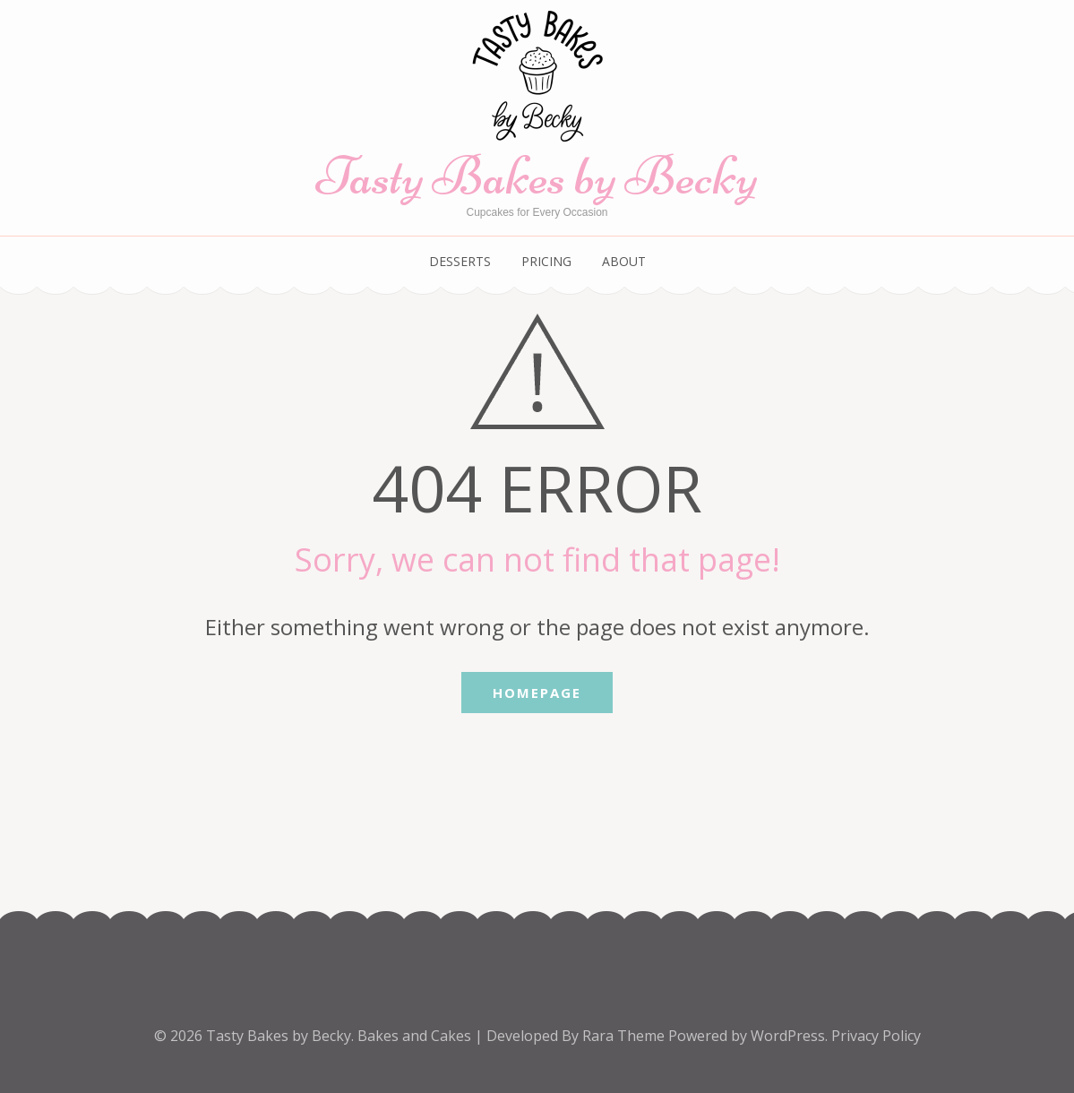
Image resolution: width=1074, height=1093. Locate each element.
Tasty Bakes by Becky (537, 176)
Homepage (537, 692)
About (624, 261)
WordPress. (789, 1036)
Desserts (460, 261)
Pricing (546, 261)
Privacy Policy (876, 1036)
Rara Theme (625, 1036)
